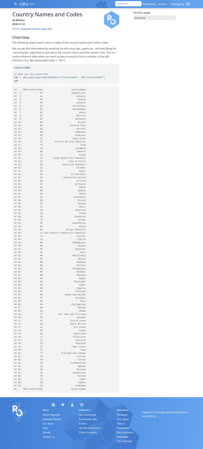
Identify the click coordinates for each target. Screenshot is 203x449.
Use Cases (123, 419)
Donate (47, 432)
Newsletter (122, 437)
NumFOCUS (149, 416)
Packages (122, 414)
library (18, 68)
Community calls (88, 419)
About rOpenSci (51, 414)
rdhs (23, 4)
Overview (140, 17)
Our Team (48, 423)
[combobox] (128, 3)
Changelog (177, 4)
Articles (162, 4)
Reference (149, 4)
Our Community (87, 414)
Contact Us (49, 437)
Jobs (45, 428)
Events (82, 423)
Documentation (125, 432)
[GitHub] (188, 4)
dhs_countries (31, 77)
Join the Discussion (89, 428)
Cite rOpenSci (124, 441)
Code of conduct (88, 432)
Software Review (52, 419)
